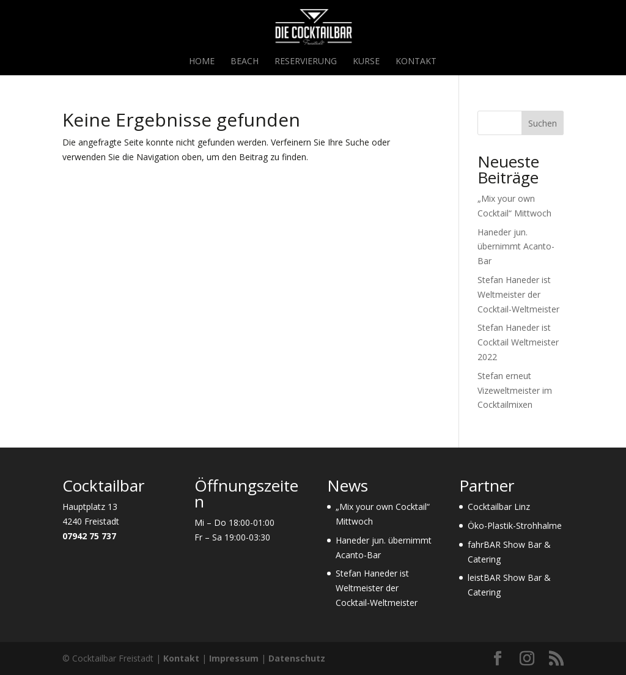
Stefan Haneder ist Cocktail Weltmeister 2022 (518, 342)
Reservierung (305, 62)
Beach (244, 62)
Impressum (234, 658)
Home (202, 62)
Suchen (542, 123)
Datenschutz (296, 658)
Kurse (366, 62)
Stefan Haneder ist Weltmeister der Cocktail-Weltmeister (518, 294)
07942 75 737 (89, 536)
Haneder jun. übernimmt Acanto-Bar (515, 246)
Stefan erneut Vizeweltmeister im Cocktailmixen (514, 390)
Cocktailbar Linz (499, 506)
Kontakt (416, 62)
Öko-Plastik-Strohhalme (515, 525)
